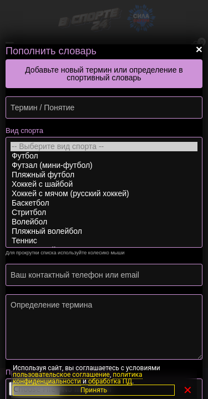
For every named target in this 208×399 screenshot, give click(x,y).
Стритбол (104, 212)
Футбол (104, 156)
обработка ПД (110, 381)
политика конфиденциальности (78, 378)
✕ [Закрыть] (187, 390)
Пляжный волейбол (104, 231)
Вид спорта (24, 130)
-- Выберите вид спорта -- (104, 146)
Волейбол (104, 222)
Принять (93, 390)
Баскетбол (104, 203)
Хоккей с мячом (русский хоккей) (104, 193)
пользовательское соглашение (61, 374)
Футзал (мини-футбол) (104, 165)
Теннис (104, 240)
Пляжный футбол (104, 175)
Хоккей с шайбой (104, 184)
